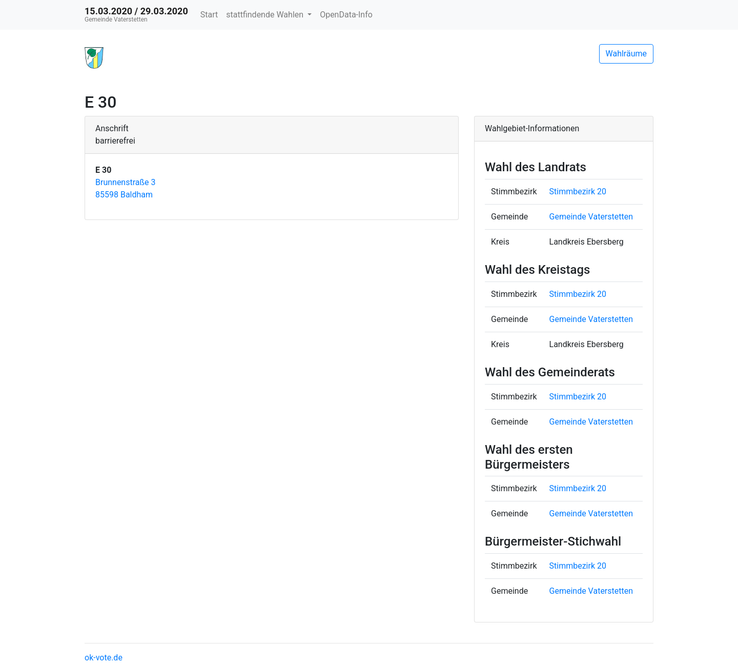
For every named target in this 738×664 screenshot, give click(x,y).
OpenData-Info (346, 14)
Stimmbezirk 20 (577, 191)
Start (209, 14)
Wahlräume (626, 53)
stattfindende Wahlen (265, 14)
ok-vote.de (103, 657)
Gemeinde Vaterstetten (591, 217)
